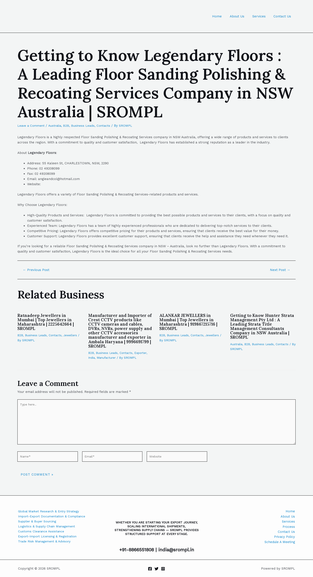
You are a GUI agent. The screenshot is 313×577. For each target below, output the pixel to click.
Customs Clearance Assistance (42, 532)
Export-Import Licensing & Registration (49, 538)
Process (288, 527)
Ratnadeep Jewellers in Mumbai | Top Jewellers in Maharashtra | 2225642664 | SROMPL (46, 322)
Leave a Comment (32, 126)
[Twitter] (156, 569)
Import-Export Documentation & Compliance (53, 517)
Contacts (107, 126)
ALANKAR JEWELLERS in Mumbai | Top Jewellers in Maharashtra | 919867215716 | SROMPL (189, 322)
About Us (240, 16)
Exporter (142, 352)
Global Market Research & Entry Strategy (51, 511)
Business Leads (86, 126)
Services (261, 16)
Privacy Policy (284, 538)
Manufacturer (107, 357)
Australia (57, 126)
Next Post (279, 270)
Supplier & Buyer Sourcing (38, 522)
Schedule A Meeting (279, 543)
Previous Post (36, 270)
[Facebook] (150, 569)
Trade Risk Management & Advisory (46, 543)
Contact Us (283, 16)
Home (222, 16)
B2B (69, 126)
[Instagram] (163, 569)
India (91, 357)
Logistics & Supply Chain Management (48, 527)
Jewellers (72, 335)
